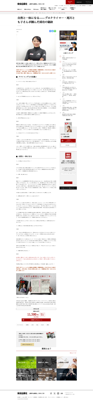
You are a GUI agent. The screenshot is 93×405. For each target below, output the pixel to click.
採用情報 (35, 397)
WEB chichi (35, 9)
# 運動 (48, 324)
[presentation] (70, 178)
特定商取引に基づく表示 (42, 397)
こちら (30, 73)
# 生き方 (42, 324)
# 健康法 (27, 324)
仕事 (17, 31)
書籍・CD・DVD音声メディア (52, 8)
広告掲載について (59, 397)
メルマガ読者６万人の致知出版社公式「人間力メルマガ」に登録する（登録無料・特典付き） (68, 169)
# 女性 (32, 324)
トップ (18, 12)
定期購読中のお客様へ (73, 8)
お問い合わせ (66, 397)
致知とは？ (19, 9)
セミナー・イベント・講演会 (63, 8)
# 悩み (37, 324)
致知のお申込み (27, 9)
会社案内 (19, 397)
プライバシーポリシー (52, 397)
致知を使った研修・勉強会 (43, 8)
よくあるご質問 (24, 397)
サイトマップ (30, 397)
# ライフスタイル (20, 324)
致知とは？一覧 (73, 352)
